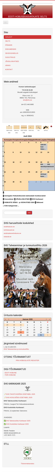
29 (3, 166)
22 (5, 172)
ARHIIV (7, 65)
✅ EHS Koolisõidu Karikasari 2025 (16, 424)
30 (3, 176)
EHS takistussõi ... (50, 166)
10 (20, 152)
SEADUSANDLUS (11, 53)
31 (3, 185)
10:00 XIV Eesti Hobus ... (43, 147)
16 (13, 162)
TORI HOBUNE (10, 375)
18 (29, 162)
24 (20, 172)
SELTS (7, 41)
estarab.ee (7, 237)
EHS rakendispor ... (43, 166)
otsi (29, 213)
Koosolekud (8, 199)
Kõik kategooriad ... (11, 206)
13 (41, 152)
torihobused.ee (9, 230)
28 (3, 156)
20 (41, 162)
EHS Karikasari (37, 199)
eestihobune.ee (9, 227)
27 (3, 146)
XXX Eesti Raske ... (43, 175)
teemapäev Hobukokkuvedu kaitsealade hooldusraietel (25, 196)
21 (48, 162)
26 (36, 172)
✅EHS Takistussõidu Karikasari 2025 (17, 421)
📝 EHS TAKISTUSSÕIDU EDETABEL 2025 (19, 394)
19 (36, 162)
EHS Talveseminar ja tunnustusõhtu (16, 349)
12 (36, 152)
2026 (31, 319)
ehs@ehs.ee (27, 100)
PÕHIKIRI (8, 45)
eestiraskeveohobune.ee (12, 233)
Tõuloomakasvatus (27, 463)
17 (20, 162)
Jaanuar (25, 319)
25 (29, 172)
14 (48, 152)
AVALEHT (8, 37)
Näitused (39, 202)
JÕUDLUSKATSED (12, 61)
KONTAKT (9, 69)
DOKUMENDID (10, 49)
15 (5, 162)
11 (29, 152)
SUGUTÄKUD (10, 57)
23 (13, 172)
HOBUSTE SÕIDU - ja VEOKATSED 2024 (19, 202)
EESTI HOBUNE (11, 373)
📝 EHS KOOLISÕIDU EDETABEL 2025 (18, 397)
